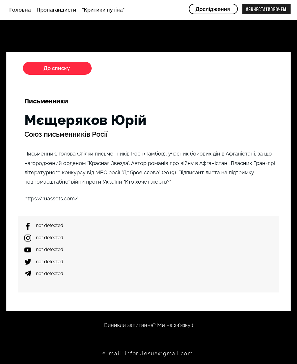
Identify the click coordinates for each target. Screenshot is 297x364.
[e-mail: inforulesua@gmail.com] (148, 353)
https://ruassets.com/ (51, 198)
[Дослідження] (213, 9)
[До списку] (57, 68)
